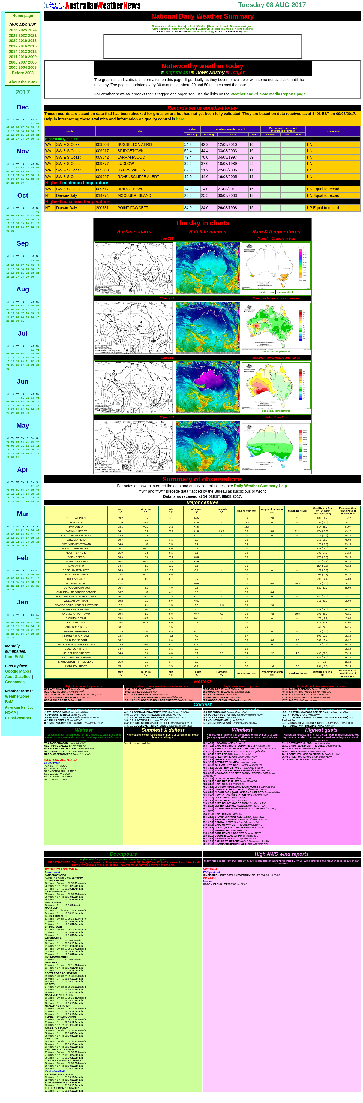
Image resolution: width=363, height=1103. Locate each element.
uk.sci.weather (18, 718)
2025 (23, 30)
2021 (32, 35)
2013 (23, 51)
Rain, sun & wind (218, 26)
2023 (13, 35)
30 (32, 138)
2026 (13, 30)
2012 (32, 51)
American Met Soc (19, 707)
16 (32, 131)
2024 (32, 30)
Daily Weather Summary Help (260, 486)
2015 (32, 46)
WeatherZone (17, 696)
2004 (23, 67)
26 (12, 138)
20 (17, 135)
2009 (32, 57)
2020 (13, 40)
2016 (23, 46)
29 (27, 138)
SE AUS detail (285, 292)
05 (12, 127)
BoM (9, 702)
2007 (23, 62)
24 (37, 135)
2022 (23, 35)
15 (27, 131)
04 (7, 127)
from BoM (14, 657)
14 (22, 131)
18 (7, 135)
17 (37, 131)
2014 (13, 51)
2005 (13, 67)
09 (32, 127)
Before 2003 (23, 73)
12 (12, 131)
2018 (32, 40)
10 (37, 127)
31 (37, 138)
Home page (23, 15)
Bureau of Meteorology (200, 31)
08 (27, 127)
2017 (13, 46)
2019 (23, 40)
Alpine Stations (244, 29)
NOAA (10, 712)
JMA (245, 31)
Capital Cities (205, 29)
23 (32, 135)
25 (7, 138)
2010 (23, 57)
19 (12, 135)
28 (22, 138)
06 (17, 127)
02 (32, 123)
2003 (32, 67)
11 (7, 131)
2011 (13, 57)
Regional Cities (224, 29)
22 (27, 135)
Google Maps (17, 671)
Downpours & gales (241, 26)
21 (22, 135)
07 (22, 127)
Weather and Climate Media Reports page (267, 94)
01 (27, 123)
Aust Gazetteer (18, 676)
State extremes (161, 29)
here (180, 119)
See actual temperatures (276, 351)
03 (37, 123)
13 (17, 131)
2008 (13, 62)
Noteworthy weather (184, 29)
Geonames (15, 682)
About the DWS (23, 82)
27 (17, 138)
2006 (32, 62)
